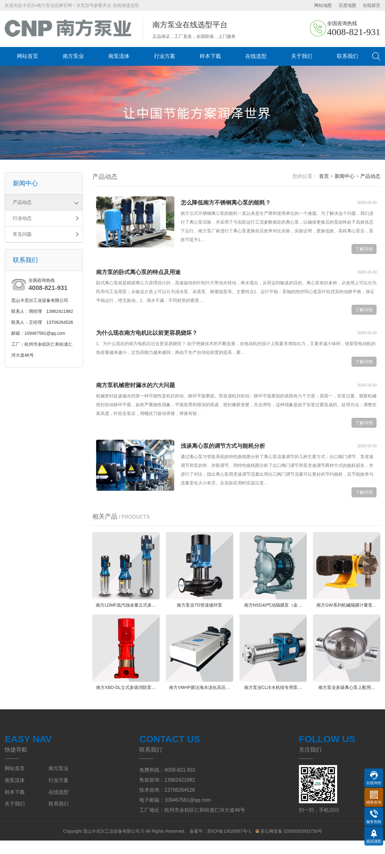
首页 (324, 176)
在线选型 (256, 56)
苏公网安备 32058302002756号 (288, 844)
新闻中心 (345, 176)
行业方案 (164, 56)
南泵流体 (119, 56)
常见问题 (22, 234)
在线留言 (371, 5)
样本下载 (210, 56)
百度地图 (347, 5)
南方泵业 (73, 56)
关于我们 (301, 56)
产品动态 (22, 202)
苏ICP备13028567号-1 (229, 844)
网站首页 (27, 56)
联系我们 (347, 56)
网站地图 (323, 5)
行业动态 (22, 218)
